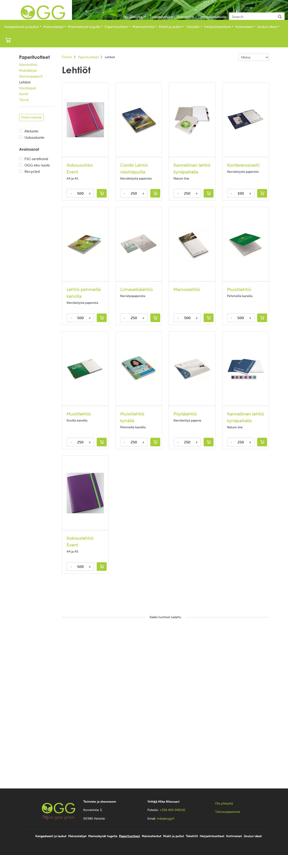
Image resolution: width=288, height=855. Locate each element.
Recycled (32, 171)
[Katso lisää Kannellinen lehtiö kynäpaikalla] (192, 119)
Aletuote (31, 131)
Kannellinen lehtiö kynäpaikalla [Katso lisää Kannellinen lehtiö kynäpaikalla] (191, 168)
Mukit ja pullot (170, 26)
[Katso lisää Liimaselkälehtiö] (139, 244)
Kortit (23, 94)
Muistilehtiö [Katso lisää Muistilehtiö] (239, 289)
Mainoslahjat (53, 26)
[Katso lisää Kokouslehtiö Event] (85, 493)
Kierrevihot (28, 64)
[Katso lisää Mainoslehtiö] (192, 244)
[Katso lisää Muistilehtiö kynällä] (139, 369)
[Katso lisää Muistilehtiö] (245, 244)
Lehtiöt (24, 82)
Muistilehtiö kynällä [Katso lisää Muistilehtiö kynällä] (132, 417)
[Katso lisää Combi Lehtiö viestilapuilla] (139, 119)
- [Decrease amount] (71, 193)
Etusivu (67, 57)
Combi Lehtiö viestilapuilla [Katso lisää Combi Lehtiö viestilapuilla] (134, 168)
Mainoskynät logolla (84, 26)
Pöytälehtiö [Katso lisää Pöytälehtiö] (185, 414)
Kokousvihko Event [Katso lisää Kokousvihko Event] (80, 168)
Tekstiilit (192, 26)
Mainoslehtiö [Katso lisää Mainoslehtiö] (186, 289)
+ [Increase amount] (90, 193)
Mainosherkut (143, 26)
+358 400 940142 (172, 810)
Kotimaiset (243, 26)
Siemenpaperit (31, 76)
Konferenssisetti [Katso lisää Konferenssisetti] (243, 165)
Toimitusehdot (161, 16)
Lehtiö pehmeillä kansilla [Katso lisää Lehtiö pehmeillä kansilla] (84, 292)
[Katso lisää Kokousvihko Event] (85, 120)
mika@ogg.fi (165, 818)
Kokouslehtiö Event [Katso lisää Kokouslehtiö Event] (80, 541)
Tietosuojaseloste (212, 16)
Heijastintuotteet (217, 26)
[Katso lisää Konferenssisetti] (245, 120)
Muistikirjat (28, 70)
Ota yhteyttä (133, 17)
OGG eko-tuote (37, 165)
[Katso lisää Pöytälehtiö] (192, 368)
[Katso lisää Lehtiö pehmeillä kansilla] (85, 244)
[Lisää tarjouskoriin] (102, 193)
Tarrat (24, 99)
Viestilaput (27, 88)
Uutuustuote (34, 137)
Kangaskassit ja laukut (21, 26)
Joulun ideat (267, 26)
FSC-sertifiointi (36, 159)
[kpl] (80, 193)
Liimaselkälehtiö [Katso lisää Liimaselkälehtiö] (136, 289)
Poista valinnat (31, 117)
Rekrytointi (185, 16)
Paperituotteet (116, 26)
